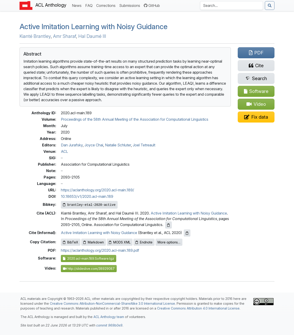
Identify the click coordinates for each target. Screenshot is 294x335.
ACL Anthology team (108, 317)
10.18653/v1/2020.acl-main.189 (87, 196)
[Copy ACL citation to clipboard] (168, 225)
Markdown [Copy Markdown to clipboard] (93, 242)
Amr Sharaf (64, 36)
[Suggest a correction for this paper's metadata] (256, 117)
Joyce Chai (94, 145)
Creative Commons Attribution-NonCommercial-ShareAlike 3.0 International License (112, 303)
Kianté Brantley (35, 36)
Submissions (130, 5)
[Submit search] (269, 5)
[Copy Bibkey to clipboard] (89, 205)
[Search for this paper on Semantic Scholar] (256, 78)
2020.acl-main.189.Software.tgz (88, 258)
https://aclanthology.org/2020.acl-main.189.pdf (100, 250)
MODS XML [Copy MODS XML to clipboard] (119, 242)
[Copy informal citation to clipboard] (187, 233)
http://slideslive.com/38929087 (89, 269)
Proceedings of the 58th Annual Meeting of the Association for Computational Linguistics (134, 119)
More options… (169, 242)
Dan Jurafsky (72, 145)
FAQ (89, 5)
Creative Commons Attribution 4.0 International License (198, 308)
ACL (64, 151)
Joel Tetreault (144, 145)
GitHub (152, 5)
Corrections (106, 5)
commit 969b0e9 (109, 325)
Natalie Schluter (118, 145)
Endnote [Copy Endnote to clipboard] (144, 242)
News (77, 5)
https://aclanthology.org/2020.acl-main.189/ (97, 190)
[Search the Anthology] (231, 5)
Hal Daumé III (92, 36)
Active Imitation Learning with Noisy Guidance (93, 26)
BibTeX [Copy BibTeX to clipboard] (70, 242)
